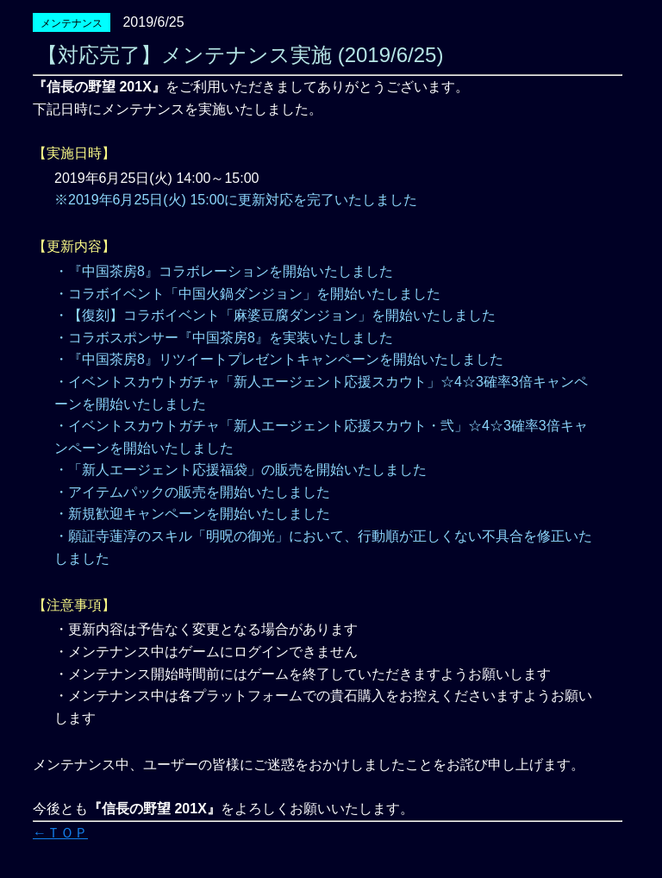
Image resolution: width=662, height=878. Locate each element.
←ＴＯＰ (60, 832)
